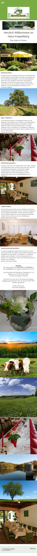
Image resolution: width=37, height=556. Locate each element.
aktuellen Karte (6, 281)
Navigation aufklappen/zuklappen (18, 2)
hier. (16, 132)
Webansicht (33, 548)
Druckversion (5, 548)
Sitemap (13, 548)
